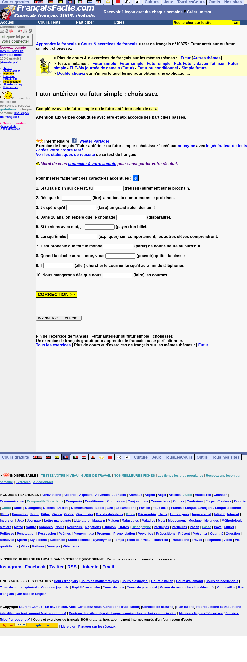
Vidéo (228, 540)
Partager (101, 141)
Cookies (231, 613)
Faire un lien (10, 87)
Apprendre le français (56, 44)
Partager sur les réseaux (96, 626)
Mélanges (211, 520)
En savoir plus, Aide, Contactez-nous (73, 607)
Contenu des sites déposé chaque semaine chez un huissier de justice (122, 613)
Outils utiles (226, 587)
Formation (20, 514)
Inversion (7, 520)
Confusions (116, 501)
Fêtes (45, 514)
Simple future (194, 68)
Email (108, 566)
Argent (150, 495)
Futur (186, 58)
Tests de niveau (139, 540)
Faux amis (160, 508)
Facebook (35, 566)
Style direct (38, 540)
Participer (85, 22)
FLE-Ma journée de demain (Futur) (102, 68)
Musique (195, 520)
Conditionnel (94, 501)
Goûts (69, 514)
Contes (178, 501)
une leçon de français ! (14, 115)
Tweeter (85, 141)
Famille (144, 508)
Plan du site (10, 79)
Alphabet (119, 495)
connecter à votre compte (92, 164)
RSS (72, 566)
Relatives (7, 540)
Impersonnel (201, 514)
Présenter (200, 533)
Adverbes (102, 495)
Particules (179, 527)
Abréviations (51, 495)
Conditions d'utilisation (121, 607)
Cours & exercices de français (109, 44)
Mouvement (177, 520)
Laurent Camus (30, 607)
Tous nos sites (225, 457)
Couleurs (224, 501)
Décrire (62, 508)
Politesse (7, 533)
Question (233, 533)
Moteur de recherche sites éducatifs (187, 587)
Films (5, 514)
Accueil (7, 22)
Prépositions (166, 533)
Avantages (9, 62)
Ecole (99, 508)
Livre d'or (9, 76)
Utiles (119, 22)
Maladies (148, 520)
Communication (12, 501)
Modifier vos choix (15, 619)
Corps (210, 501)
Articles (175, 495)
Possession (47, 533)
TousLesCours (178, 457)
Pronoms (104, 533)
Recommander (12, 81)
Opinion (109, 527)
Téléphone (213, 540)
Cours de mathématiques (100, 581)
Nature (31, 527)
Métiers (5, 527)
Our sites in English (32, 594)
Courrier (240, 501)
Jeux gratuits (8, 126)
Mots (161, 520)
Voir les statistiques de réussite (65, 154)
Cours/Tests (49, 22)
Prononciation (124, 533)
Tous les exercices (53, 345)
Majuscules (130, 520)
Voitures (38, 546)
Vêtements (71, 546)
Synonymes (102, 540)
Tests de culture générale (19, 587)
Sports (22, 540)
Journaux (34, 520)
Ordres (123, 527)
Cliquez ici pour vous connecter (15, 39)
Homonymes (179, 514)
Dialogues (33, 508)
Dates (18, 508)
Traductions (180, 540)
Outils (202, 457)
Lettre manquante (57, 520)
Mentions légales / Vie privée (201, 613)
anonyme (186, 146)
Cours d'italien (162, 581)
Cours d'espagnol (135, 581)
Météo (18, 527)
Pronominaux (84, 533)
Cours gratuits (15, 457)
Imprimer (8, 73)
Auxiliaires (203, 495)
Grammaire (84, 514)
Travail (197, 540)
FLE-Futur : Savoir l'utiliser (199, 63)
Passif (194, 527)
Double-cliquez (71, 73)
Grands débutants (109, 514)
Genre (57, 514)
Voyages (53, 546)
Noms (59, 527)
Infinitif (219, 514)
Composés (74, 501)
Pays (217, 527)
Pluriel (229, 527)
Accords (69, 495)
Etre (110, 508)
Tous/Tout (160, 540)
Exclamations (126, 508)
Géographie (147, 514)
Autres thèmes (207, 58)
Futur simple (104, 63)
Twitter (56, 566)
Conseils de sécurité (157, 607)
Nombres (46, 527)
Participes (161, 527)
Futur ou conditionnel (157, 68)
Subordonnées (79, 540)
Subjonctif (57, 540)
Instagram (10, 566)
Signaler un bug (12, 84)
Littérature (82, 520)
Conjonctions (138, 501)
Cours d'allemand (189, 581)
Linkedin (89, 566)
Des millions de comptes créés (13, 51)
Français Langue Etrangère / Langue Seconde (206, 508)
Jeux (156, 457)
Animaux (135, 495)
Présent (184, 533)
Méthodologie (232, 520)
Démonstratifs (82, 508)
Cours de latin (113, 587)
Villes (25, 546)
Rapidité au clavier (86, 587)
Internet (233, 514)
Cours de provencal (142, 587)
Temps (119, 540)
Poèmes (65, 533)
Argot (162, 495)
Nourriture (75, 527)
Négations (93, 527)
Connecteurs (160, 501)
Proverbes (145, 533)
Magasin (98, 520)
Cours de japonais (55, 587)
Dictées (49, 508)
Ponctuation (26, 533)
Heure (162, 514)
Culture (141, 457)
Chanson (220, 495)
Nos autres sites (10, 129)
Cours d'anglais (66, 581)
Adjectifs (86, 495)
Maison (113, 520)
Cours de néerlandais (222, 581)
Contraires (195, 501)
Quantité (216, 533)
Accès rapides (11, 71)
